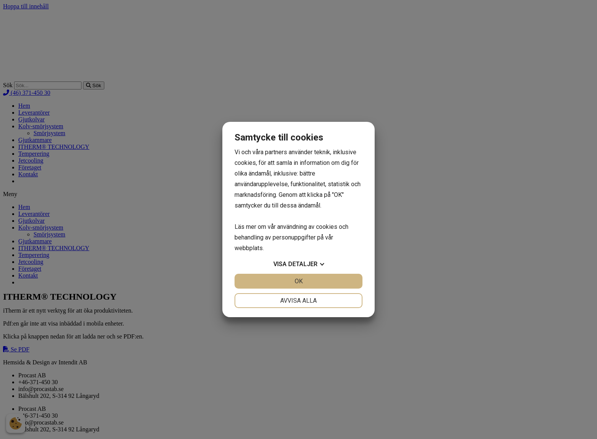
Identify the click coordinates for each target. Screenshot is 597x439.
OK (299, 281)
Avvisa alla (298, 300)
